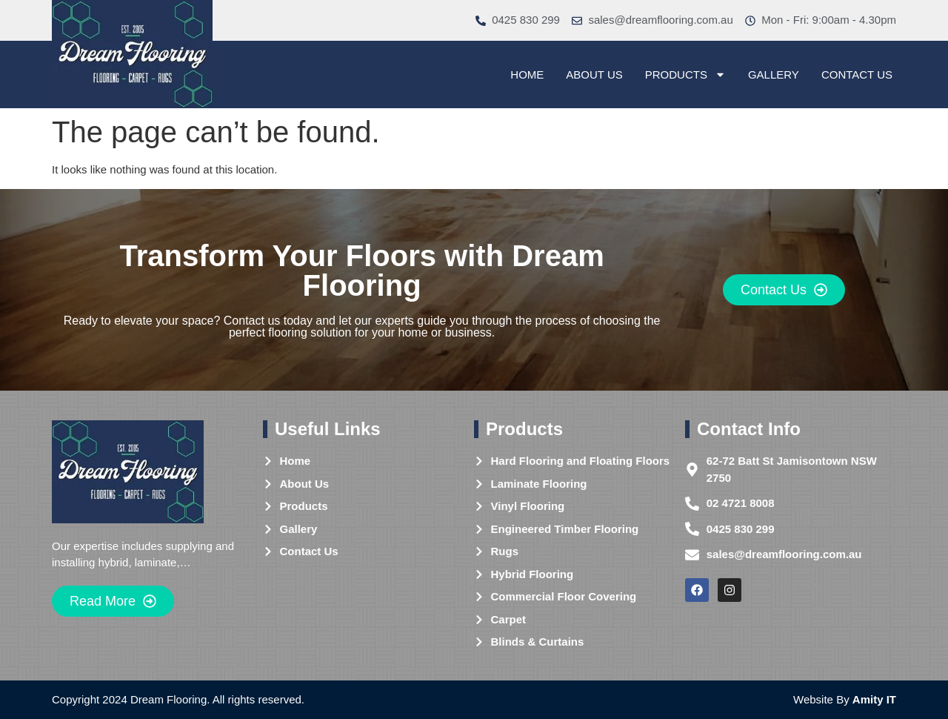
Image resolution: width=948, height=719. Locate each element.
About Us (594, 74)
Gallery (773, 74)
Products (685, 74)
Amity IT (874, 699)
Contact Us (856, 74)
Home (527, 74)
